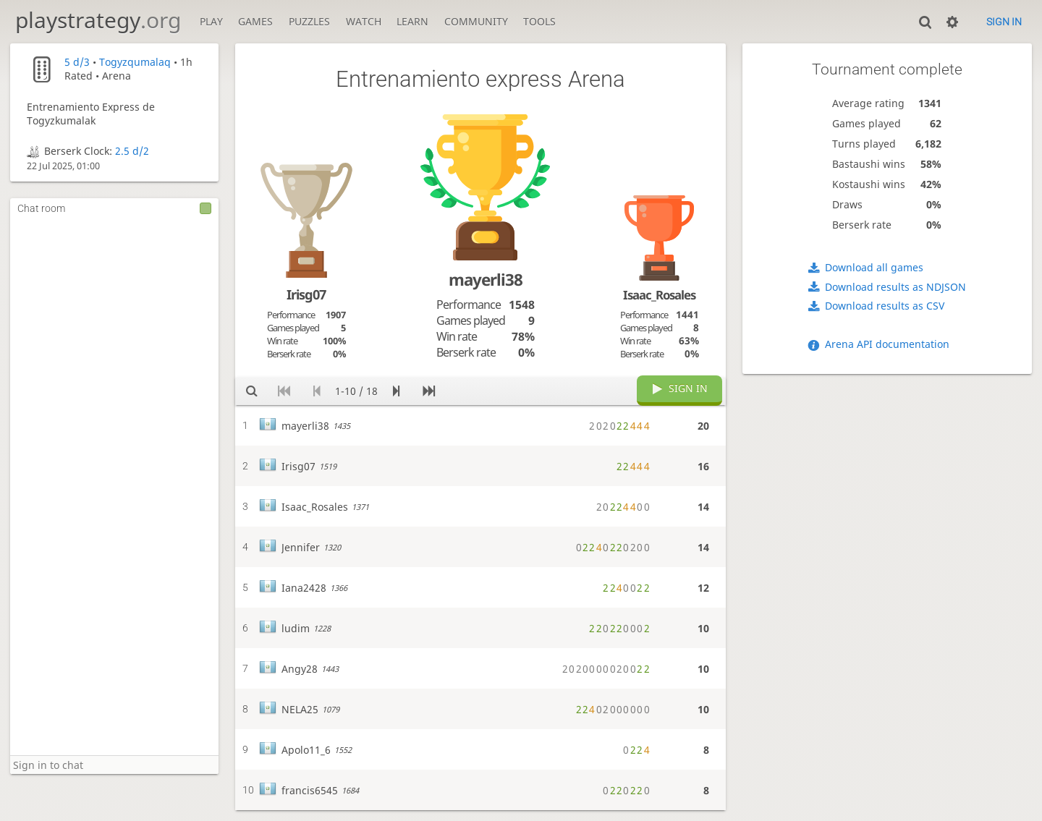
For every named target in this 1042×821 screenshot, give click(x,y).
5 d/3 (77, 62)
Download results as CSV (884, 305)
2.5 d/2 (132, 151)
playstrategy (98, 20)
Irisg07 (306, 294)
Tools (539, 21)
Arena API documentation (887, 344)
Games (255, 21)
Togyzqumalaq (135, 62)
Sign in (1004, 21)
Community (476, 21)
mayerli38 (485, 279)
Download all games (874, 267)
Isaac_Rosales (659, 294)
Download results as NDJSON (895, 287)
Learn (412, 21)
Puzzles (309, 21)
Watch (363, 21)
